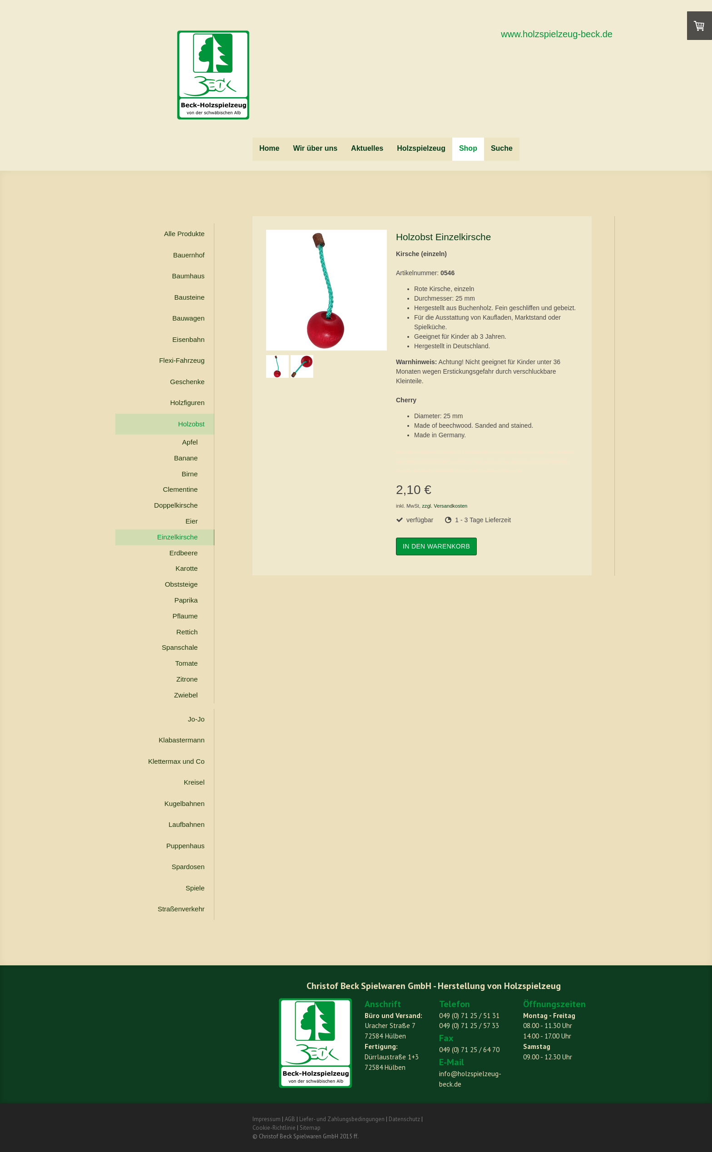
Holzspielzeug (421, 148)
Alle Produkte (184, 233)
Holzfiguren (187, 402)
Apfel (190, 442)
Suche (502, 148)
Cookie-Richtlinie (274, 1128)
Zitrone (187, 679)
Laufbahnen (186, 824)
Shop (468, 148)
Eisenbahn (189, 339)
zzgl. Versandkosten (444, 506)
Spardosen (188, 866)
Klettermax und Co (176, 761)
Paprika (186, 600)
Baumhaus (188, 276)
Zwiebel (186, 695)
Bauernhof (188, 255)
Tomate (186, 663)
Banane (186, 458)
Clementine (180, 489)
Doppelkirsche (176, 505)
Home (269, 148)
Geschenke (187, 382)
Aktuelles (367, 148)
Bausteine (189, 297)
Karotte (187, 568)
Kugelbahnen (184, 803)
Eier (191, 521)
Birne (190, 474)
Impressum (266, 1119)
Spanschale (180, 647)
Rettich (187, 632)
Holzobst (191, 424)
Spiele (195, 888)
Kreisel (194, 782)
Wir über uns (315, 148)
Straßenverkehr (181, 909)
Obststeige (181, 584)
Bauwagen (189, 318)
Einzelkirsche (177, 537)
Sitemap (310, 1128)
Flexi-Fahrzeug (181, 360)
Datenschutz (404, 1119)
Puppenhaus (185, 846)
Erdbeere (183, 553)
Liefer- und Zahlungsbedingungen (342, 1119)
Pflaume (185, 616)
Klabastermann (182, 740)
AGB (290, 1119)
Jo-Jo (196, 719)
